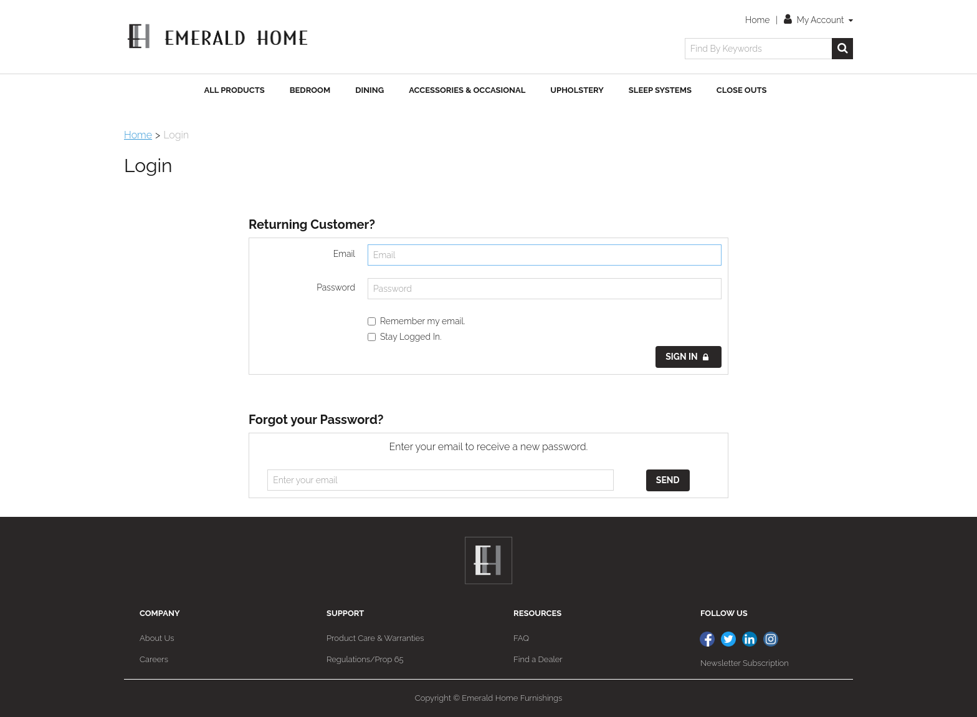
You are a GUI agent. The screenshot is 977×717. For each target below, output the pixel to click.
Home (757, 20)
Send (668, 480)
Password (336, 287)
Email (344, 254)
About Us (157, 638)
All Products (234, 90)
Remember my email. (416, 321)
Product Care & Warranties (375, 638)
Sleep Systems (660, 90)
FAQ (521, 638)
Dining (369, 90)
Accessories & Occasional (467, 90)
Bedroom (310, 90)
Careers (154, 659)
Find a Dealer (538, 659)
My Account (818, 20)
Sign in (686, 357)
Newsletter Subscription (744, 663)
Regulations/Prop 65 (365, 659)
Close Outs (742, 90)
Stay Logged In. (405, 337)
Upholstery (577, 90)
